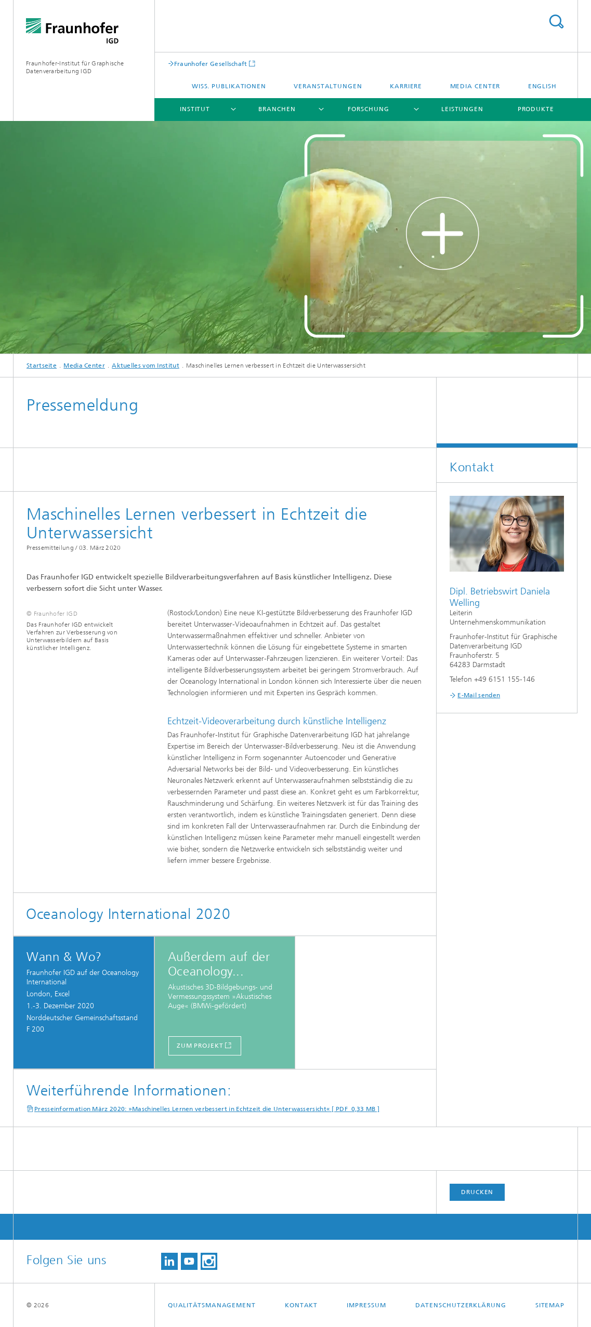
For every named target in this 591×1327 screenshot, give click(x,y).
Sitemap (549, 1305)
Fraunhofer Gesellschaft (210, 63)
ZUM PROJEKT (200, 1045)
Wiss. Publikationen (229, 86)
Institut (195, 109)
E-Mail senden (478, 695)
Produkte (536, 109)
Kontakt (301, 1305)
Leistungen (462, 109)
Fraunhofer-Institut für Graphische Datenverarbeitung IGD (75, 67)
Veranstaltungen (328, 86)
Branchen (276, 109)
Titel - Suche (556, 21)
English (542, 86)
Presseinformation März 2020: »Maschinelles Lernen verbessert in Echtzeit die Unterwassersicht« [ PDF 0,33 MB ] (206, 1109)
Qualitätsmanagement (212, 1305)
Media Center (475, 86)
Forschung (368, 109)
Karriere (406, 86)
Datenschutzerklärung (460, 1305)
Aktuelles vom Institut (145, 365)
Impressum (366, 1305)
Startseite (42, 365)
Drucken (477, 1192)
